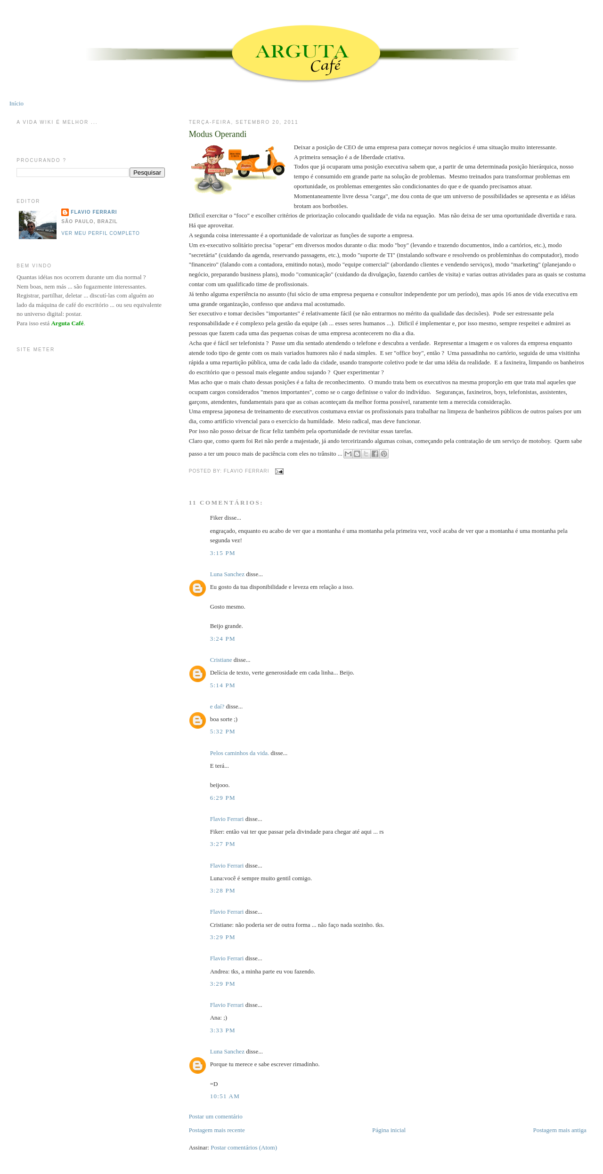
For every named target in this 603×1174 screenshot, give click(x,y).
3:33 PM (223, 1030)
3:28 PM (223, 890)
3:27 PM (223, 843)
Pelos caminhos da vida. (239, 752)
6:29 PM (223, 797)
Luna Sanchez (227, 574)
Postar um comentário (216, 1116)
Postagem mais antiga (559, 1130)
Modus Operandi (218, 134)
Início (16, 103)
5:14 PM (223, 685)
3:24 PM (223, 638)
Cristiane (221, 659)
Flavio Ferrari (227, 818)
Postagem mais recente (217, 1130)
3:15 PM (223, 552)
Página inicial (389, 1130)
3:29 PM (223, 937)
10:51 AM (225, 1096)
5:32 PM (223, 731)
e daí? (217, 706)
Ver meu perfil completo (100, 233)
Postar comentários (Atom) (244, 1147)
